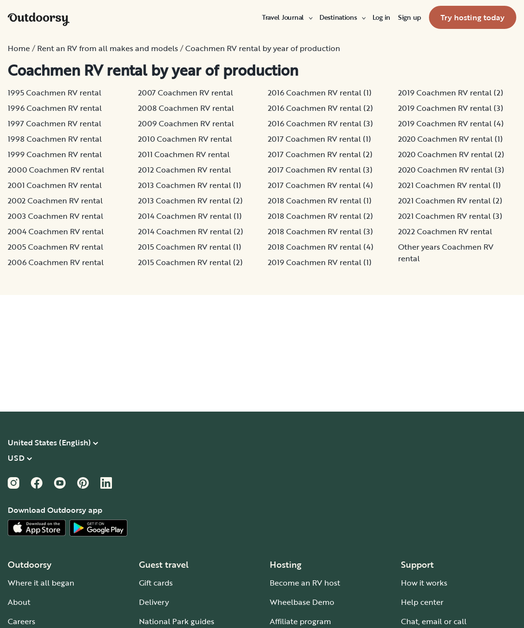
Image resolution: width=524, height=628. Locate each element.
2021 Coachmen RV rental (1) (449, 185)
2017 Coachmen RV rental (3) (320, 169)
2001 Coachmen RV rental (55, 185)
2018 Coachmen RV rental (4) (320, 247)
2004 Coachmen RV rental (56, 231)
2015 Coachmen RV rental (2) (190, 262)
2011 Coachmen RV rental (184, 154)
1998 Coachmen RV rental (55, 139)
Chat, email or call (434, 621)
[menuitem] (287, 17)
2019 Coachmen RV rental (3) (450, 108)
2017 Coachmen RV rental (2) (320, 154)
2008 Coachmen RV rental (186, 108)
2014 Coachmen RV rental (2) (190, 231)
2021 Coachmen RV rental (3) (450, 216)
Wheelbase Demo (302, 602)
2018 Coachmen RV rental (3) (320, 231)
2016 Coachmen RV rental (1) (320, 92)
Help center (422, 602)
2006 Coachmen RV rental (56, 262)
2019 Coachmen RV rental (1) (320, 262)
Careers (21, 621)
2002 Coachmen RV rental (55, 200)
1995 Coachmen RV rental (54, 92)
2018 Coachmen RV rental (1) (320, 200)
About (19, 602)
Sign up (409, 17)
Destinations (342, 17)
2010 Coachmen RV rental (185, 139)
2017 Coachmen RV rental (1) (319, 139)
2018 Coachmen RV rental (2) (320, 216)
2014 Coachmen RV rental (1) (190, 216)
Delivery (154, 602)
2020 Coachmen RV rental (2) (451, 154)
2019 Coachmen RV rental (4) (451, 123)
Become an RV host (305, 582)
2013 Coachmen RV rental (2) (190, 200)
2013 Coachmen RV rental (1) (189, 185)
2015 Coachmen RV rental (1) (189, 247)
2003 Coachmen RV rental (55, 216)
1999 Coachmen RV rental (55, 154)
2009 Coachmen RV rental (186, 123)
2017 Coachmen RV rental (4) (320, 185)
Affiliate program (300, 621)
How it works (424, 582)
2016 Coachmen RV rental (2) (320, 108)
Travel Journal (287, 17)
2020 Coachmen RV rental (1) (450, 139)
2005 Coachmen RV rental (55, 247)
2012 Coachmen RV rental (184, 169)
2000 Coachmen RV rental (56, 169)
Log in (381, 17)
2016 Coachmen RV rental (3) (320, 123)
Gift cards (156, 582)
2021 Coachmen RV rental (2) (450, 200)
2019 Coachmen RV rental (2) (450, 92)
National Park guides (176, 621)
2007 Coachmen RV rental (185, 92)
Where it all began (41, 582)
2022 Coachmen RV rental (445, 231)
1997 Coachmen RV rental (54, 123)
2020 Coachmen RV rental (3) (451, 169)
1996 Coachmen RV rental (55, 108)
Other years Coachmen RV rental (446, 252)
